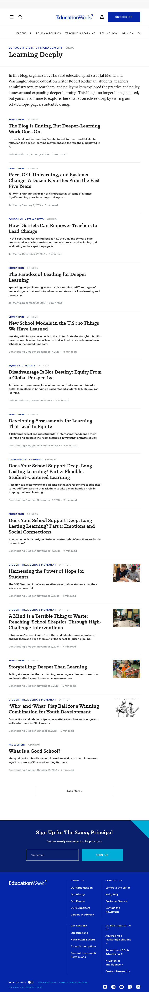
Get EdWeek (79, 925)
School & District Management (35, 47)
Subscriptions (79, 932)
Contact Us (113, 880)
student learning (55, 104)
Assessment (17, 744)
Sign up (102, 854)
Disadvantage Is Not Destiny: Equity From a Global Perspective (55, 375)
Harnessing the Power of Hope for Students (46, 574)
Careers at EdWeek (82, 914)
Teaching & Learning (80, 33)
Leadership (23, 33)
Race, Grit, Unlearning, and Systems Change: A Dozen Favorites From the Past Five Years (54, 180)
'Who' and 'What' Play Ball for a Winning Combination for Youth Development (54, 709)
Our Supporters (80, 907)
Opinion (128, 33)
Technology (108, 33)
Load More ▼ (74, 791)
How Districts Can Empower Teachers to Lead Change (53, 228)
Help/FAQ (111, 894)
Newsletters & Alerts (83, 939)
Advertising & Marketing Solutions (118, 939)
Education (16, 119)
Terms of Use (16, 987)
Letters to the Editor (117, 887)
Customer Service (116, 901)
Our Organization (82, 887)
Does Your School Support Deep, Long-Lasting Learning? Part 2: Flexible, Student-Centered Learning (51, 471)
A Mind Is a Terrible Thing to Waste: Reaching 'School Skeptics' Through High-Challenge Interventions (55, 622)
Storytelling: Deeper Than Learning (48, 667)
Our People (78, 901)
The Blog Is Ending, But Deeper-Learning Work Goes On (54, 129)
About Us (77, 880)
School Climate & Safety (26, 219)
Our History (78, 894)
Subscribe (124, 17)
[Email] (52, 855)
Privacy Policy (34, 987)
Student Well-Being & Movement (32, 564)
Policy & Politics (48, 33)
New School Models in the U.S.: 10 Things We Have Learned (54, 326)
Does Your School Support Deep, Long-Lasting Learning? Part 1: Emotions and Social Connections (52, 526)
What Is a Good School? (34, 751)
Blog (70, 47)
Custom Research (117, 971)
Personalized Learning (26, 459)
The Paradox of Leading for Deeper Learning (47, 277)
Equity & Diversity (22, 365)
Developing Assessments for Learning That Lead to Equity (50, 423)
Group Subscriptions (83, 946)
